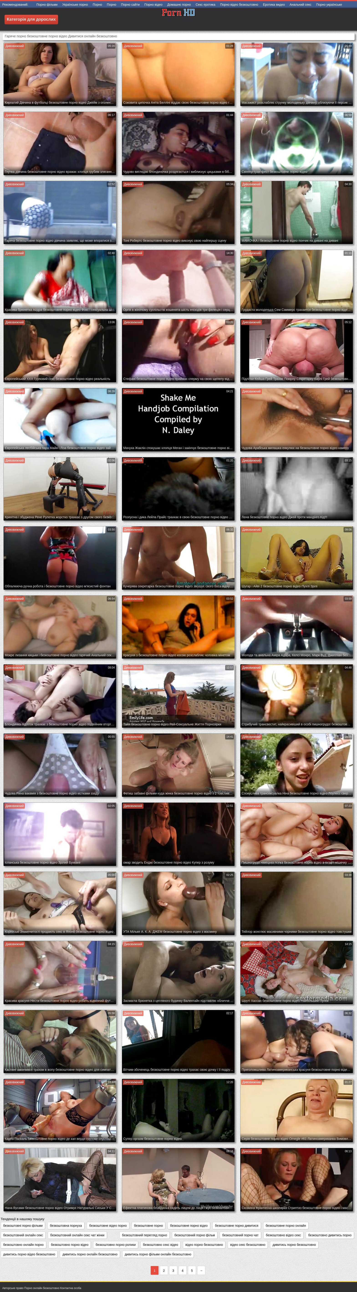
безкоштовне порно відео (189, 1225)
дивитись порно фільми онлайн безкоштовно (158, 1254)
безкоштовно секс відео (160, 1245)
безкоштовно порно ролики (116, 1245)
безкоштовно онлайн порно (23, 1245)
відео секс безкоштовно (247, 1245)
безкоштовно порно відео (70, 1245)
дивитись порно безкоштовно (294, 1245)
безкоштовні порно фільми (23, 1225)
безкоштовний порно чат (240, 1235)
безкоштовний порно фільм (194, 1235)
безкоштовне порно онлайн (286, 1225)
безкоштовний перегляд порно (144, 1235)
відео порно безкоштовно (204, 1245)
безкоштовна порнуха (66, 1225)
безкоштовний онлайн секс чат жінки (77, 1235)
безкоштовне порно (148, 1225)
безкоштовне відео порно (108, 1225)
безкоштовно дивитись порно (330, 1235)
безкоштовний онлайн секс (23, 1235)
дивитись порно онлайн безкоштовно (89, 1254)
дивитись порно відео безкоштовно (29, 1254)
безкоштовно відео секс (283, 1235)
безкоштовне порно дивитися (236, 1225)
